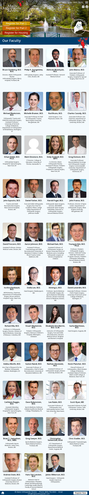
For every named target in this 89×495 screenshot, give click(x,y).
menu (87, 2)
